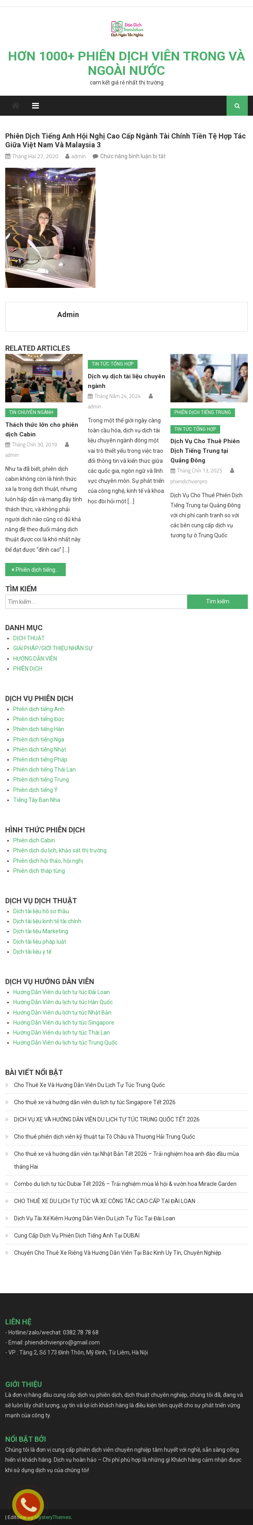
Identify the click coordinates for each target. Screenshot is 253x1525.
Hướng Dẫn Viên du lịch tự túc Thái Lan (61, 1032)
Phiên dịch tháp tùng (39, 871)
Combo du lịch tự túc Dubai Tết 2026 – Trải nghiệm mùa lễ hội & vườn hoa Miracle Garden (125, 1184)
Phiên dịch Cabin (34, 840)
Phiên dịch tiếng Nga (38, 739)
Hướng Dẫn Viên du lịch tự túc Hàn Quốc (63, 1002)
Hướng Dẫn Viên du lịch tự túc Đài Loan (61, 992)
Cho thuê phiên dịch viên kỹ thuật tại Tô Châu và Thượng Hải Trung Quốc (104, 1136)
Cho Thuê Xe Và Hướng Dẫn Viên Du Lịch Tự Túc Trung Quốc (89, 1085)
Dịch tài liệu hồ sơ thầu (41, 911)
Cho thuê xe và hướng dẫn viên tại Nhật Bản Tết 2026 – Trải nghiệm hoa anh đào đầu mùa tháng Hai (126, 1160)
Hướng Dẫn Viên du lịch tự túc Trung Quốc (65, 1042)
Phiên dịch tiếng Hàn (38, 729)
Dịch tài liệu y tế (32, 951)
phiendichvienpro (188, 481)
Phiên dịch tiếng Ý (35, 790)
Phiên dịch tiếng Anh (39, 709)
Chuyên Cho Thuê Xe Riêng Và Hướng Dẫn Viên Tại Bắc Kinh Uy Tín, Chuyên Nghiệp (117, 1253)
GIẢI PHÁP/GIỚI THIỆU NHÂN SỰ (53, 648)
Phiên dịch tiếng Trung (202, 412)
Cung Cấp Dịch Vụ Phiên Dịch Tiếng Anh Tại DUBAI (77, 1235)
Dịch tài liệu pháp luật (39, 941)
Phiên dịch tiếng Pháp (40, 759)
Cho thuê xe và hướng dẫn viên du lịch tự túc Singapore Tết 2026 (95, 1102)
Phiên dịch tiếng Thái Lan (44, 769)
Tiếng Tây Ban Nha (36, 800)
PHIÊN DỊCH (27, 668)
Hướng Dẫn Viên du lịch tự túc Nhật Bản (62, 1012)
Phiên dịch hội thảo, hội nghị (48, 861)
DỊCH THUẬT (29, 638)
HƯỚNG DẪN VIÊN (35, 658)
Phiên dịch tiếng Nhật (39, 749)
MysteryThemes (52, 1517)
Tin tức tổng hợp (113, 364)
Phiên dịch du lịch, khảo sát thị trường (60, 850)
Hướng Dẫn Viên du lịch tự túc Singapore (63, 1022)
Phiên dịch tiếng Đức (38, 719)
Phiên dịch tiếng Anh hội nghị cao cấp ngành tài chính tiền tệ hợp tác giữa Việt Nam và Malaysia (41, 570)
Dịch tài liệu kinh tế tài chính (47, 921)
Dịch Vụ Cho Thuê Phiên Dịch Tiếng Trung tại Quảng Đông (205, 451)
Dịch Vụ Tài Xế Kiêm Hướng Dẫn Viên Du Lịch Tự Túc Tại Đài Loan (94, 1218)
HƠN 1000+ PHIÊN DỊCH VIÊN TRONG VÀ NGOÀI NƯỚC (126, 63)
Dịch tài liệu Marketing (40, 931)
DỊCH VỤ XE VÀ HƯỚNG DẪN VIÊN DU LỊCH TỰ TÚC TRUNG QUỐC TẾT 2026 (107, 1119)
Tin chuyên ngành (31, 412)
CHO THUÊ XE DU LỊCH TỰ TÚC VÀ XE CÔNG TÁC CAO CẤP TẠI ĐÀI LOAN (104, 1201)
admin (78, 156)
